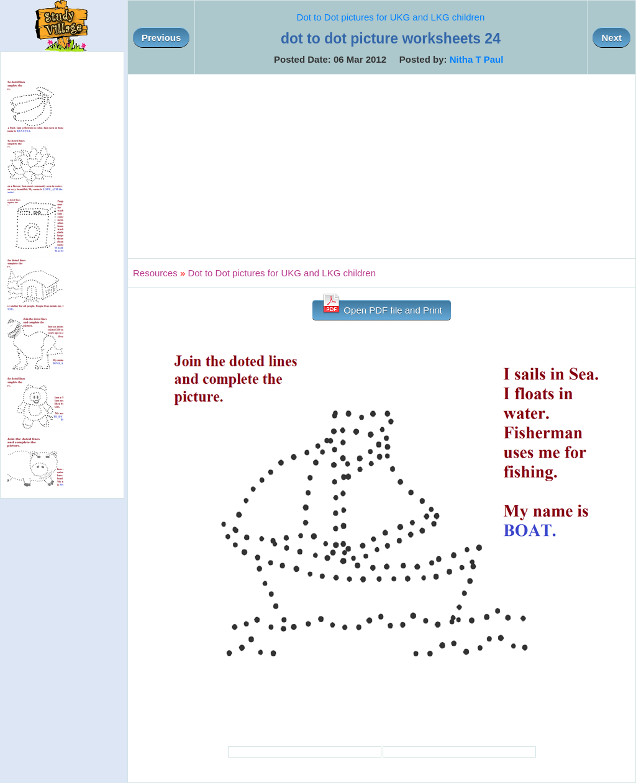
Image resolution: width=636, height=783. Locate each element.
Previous (161, 37)
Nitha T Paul (477, 59)
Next (611, 37)
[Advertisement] (381, 166)
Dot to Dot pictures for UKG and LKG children (391, 17)
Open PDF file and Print (381, 307)
